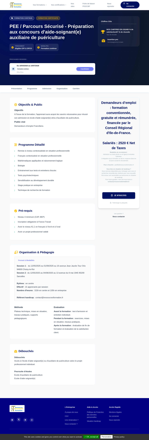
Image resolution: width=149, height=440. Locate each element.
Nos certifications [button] (58, 5)
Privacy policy (119, 437)
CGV (66, 416)
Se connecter (128, 4)
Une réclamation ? (71, 420)
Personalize (106, 437)
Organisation (62, 89)
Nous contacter (119, 216)
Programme (32, 89)
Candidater (85, 69)
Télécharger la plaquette (118, 203)
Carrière (76, 89)
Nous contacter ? (71, 424)
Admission (46, 89)
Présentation (16, 89)
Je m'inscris (118, 195)
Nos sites (72, 5)
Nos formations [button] (39, 5)
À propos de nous (71, 412)
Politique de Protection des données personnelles (95, 414)
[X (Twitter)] (19, 419)
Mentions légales (115, 412)
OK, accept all (91, 437)
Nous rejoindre (110, 5)
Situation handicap (94, 421)
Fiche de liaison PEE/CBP (89, 5)
